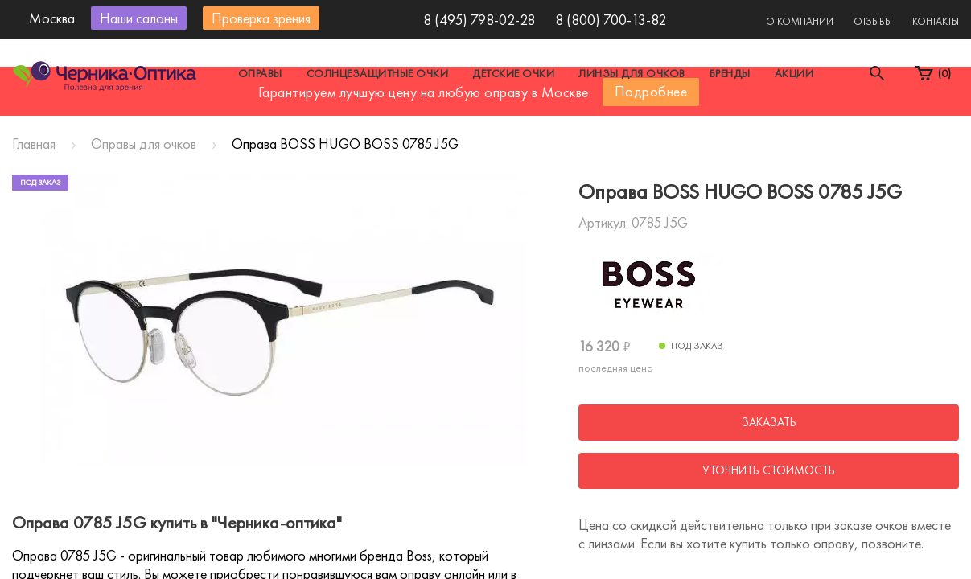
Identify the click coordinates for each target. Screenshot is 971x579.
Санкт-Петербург (448, 123)
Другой (558, 123)
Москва (337, 123)
